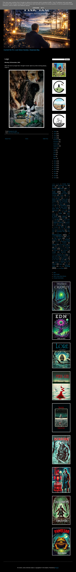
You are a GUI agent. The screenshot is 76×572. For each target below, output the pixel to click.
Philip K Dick (61, 233)
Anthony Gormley (55, 184)
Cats (10, 132)
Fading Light (65, 199)
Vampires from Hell (65, 261)
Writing (67, 266)
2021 (55, 163)
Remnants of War (65, 241)
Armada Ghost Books (58, 278)
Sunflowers (65, 250)
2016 (55, 173)
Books (62, 188)
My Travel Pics (66, 224)
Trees (62, 259)
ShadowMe (67, 246)
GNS (69, 210)
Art (52, 187)
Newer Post (8, 138)
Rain (62, 239)
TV (67, 259)
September (56, 146)
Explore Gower (55, 199)
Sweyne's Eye (61, 255)
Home (26, 138)
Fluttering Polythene (63, 202)
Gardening (63, 205)
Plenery (68, 236)
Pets (69, 231)
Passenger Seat (61, 231)
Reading (67, 240)
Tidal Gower (65, 258)
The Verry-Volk (55, 258)
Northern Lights (67, 225)
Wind (60, 266)
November (56, 141)
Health (63, 218)
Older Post (45, 138)
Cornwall (54, 195)
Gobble (65, 211)
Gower (60, 213)
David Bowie (58, 196)
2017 (55, 171)
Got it (42, 8)
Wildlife (54, 266)
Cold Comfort (64, 193)
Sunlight (54, 252)
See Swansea (60, 245)
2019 (55, 167)
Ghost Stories (64, 207)
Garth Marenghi (55, 207)
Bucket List (56, 190)
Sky (67, 247)
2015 (55, 175)
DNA (64, 196)
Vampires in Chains (59, 262)
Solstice (54, 249)
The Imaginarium (64, 256)
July (54, 150)
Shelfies (56, 247)
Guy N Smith (13, 132)
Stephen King (57, 250)
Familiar (54, 201)
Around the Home (63, 185)
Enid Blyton (66, 198)
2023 (55, 138)
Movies (55, 224)
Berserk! (54, 188)
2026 (55, 131)
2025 (55, 133)
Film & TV (54, 202)
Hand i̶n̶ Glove (55, 218)
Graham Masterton (62, 214)
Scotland (64, 243)
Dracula (53, 198)
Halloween (64, 216)
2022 (55, 161)
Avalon (59, 187)
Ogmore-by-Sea (55, 228)
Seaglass (54, 244)
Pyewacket (54, 240)
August (55, 148)
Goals (60, 211)
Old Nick (61, 228)
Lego (18, 132)
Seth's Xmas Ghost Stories (59, 276)
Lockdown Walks (66, 219)
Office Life (64, 227)
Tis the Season (55, 259)
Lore (61, 221)
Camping (62, 190)
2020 (55, 165)
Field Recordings (63, 201)
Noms (55, 225)
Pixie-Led (60, 236)
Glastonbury (55, 210)
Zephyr (58, 268)
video (67, 262)
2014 (55, 177)
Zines (62, 268)
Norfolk (59, 225)
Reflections (58, 241)
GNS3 (56, 211)
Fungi (57, 205)
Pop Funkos (58, 238)
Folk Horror (54, 204)
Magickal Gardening (58, 222)
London (55, 221)
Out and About (60, 230)
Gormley (53, 213)
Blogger (57, 567)
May (54, 154)
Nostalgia (56, 227)
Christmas (55, 193)
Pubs (67, 238)
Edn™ (59, 198)
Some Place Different (65, 248)
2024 (55, 135)
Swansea (63, 252)
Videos (54, 264)
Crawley (61, 195)
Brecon (68, 188)
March (55, 158)
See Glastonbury (62, 244)
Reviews (57, 242)
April (54, 156)
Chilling (64, 192)
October (55, 144)
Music (60, 224)
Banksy (66, 187)
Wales (60, 264)
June (54, 152)
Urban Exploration (55, 261)
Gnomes (63, 210)
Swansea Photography (56, 253)
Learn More (36, 8)
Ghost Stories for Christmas (59, 208)
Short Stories (62, 247)
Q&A (54, 272)
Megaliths (68, 222)
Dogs (67, 196)
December (56, 139)
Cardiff (67, 190)
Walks (66, 264)
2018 (55, 169)
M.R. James (67, 221)
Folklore (61, 204)
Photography (57, 235)
